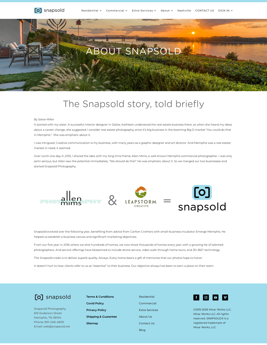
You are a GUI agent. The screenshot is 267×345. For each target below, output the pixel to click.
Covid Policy (95, 305)
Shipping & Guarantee (101, 318)
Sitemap (92, 325)
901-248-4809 (54, 323)
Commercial (115, 10)
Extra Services (142, 10)
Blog (142, 331)
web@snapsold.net (56, 328)
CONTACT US (204, 10)
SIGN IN (224, 10)
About (165, 10)
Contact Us (147, 325)
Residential (89, 10)
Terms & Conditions (100, 298)
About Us (145, 318)
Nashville (184, 10)
